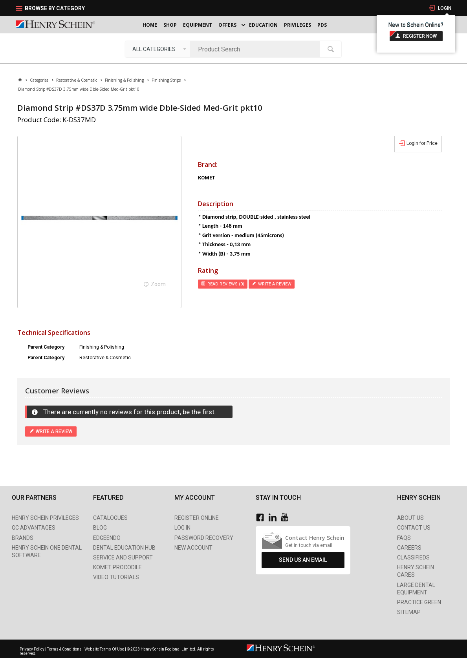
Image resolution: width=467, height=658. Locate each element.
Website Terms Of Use (104, 649)
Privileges (297, 25)
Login (444, 8)
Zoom (158, 284)
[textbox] (257, 49)
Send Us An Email (303, 560)
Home (150, 25)
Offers (227, 25)
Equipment (197, 25)
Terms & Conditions (64, 649)
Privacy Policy (32, 649)
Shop (170, 25)
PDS (322, 25)
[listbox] (157, 49)
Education (263, 25)
